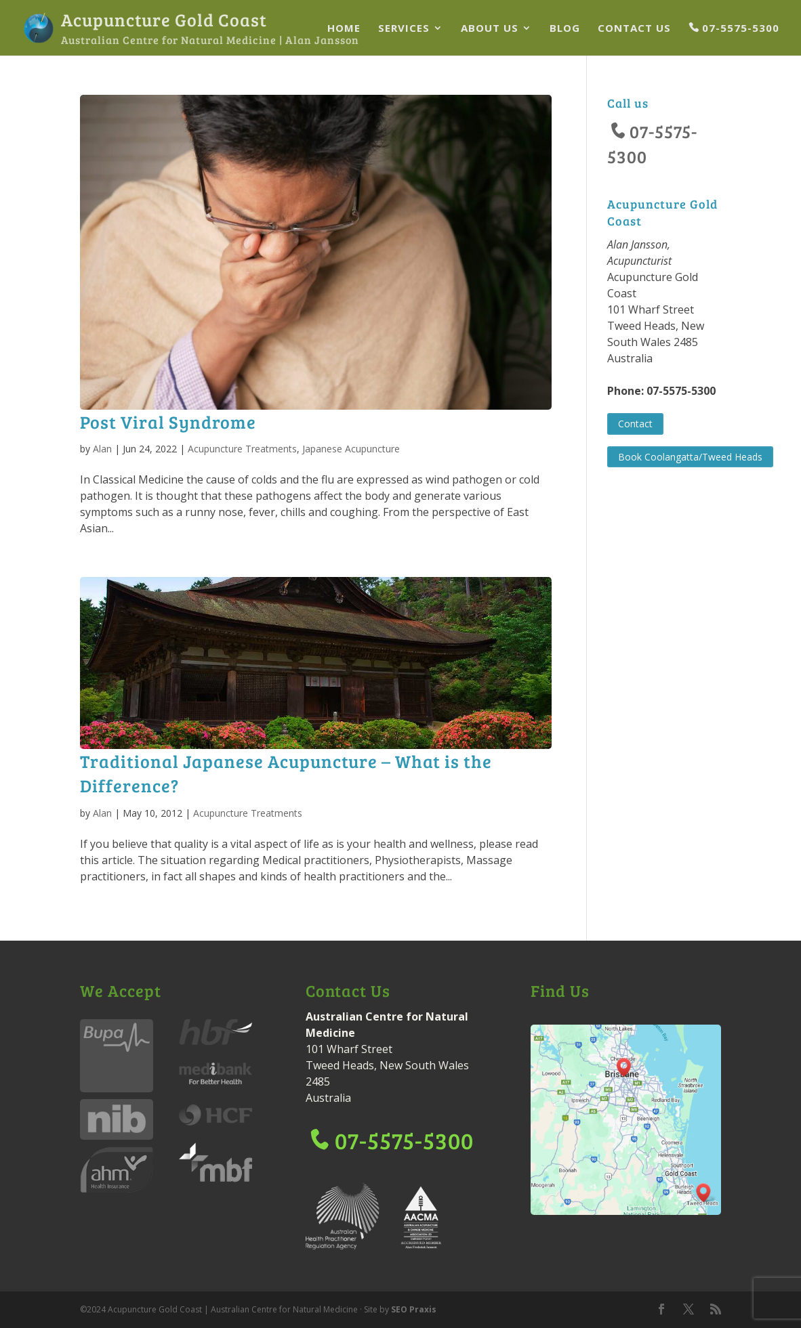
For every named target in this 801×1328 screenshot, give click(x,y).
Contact (635, 423)
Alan (102, 448)
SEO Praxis (413, 1309)
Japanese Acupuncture (351, 448)
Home (344, 29)
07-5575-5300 (740, 29)
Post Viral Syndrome (168, 421)
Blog (565, 29)
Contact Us (634, 29)
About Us (489, 29)
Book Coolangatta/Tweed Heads (690, 456)
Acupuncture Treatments (242, 448)
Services (404, 29)
